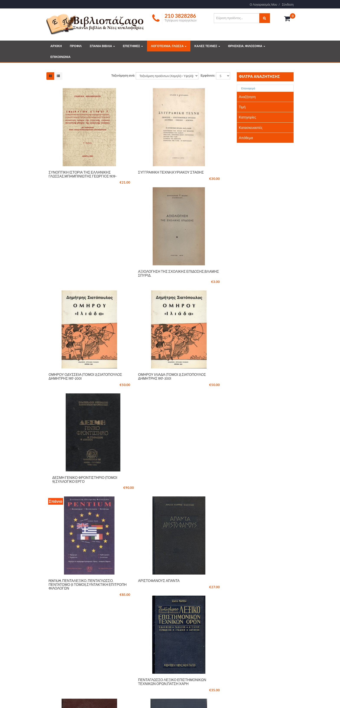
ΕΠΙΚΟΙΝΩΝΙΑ (60, 57)
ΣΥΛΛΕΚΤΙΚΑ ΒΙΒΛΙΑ (191, 625)
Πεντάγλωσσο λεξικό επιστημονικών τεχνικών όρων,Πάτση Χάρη (197, 392)
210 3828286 (60, 573)
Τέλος (222, 530)
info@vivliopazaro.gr (252, 650)
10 (170, 530)
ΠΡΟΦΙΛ (76, 46)
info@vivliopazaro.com (65, 580)
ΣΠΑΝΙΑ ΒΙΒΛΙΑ (102, 46)
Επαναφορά (246, 88)
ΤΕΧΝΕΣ (183, 644)
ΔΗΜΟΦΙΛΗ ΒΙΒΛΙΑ (190, 632)
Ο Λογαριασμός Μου (263, 4)
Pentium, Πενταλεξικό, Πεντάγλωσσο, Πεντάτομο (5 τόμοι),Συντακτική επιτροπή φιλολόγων (75, 394)
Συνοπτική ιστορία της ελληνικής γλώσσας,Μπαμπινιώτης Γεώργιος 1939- (70, 177)
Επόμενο (204, 530)
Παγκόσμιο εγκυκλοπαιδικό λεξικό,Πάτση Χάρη (74, 500)
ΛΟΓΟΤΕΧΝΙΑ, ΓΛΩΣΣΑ (168, 46)
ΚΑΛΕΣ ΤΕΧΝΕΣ (207, 46)
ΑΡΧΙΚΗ (56, 46)
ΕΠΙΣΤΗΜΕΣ (133, 46)
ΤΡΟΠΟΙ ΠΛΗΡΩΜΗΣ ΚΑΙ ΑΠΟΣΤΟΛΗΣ (139, 632)
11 (179, 530)
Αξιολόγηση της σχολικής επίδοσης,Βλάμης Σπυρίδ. (198, 174)
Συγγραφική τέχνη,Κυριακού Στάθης (137, 174)
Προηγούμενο (99, 530)
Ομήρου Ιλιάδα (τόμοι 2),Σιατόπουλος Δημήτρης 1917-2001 (135, 286)
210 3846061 (80, 573)
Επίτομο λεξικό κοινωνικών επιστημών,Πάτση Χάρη (200, 500)
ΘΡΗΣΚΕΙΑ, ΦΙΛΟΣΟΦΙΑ (246, 46)
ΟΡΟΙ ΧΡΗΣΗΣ (123, 638)
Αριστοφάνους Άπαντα (132, 388)
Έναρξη (75, 530)
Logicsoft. (103, 698)
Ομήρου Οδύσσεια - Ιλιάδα (134, 498)
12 (188, 530)
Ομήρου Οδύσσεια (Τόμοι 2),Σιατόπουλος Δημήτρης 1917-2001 (72, 286)
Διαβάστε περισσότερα (68, 672)
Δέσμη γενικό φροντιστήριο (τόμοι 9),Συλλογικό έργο (200, 284)
